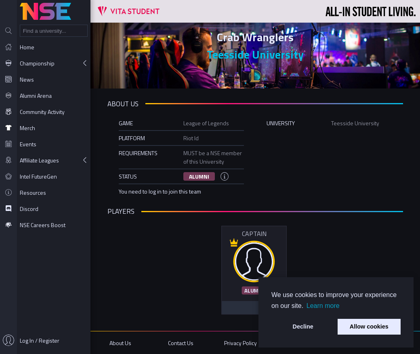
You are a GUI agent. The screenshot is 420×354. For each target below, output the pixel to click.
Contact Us (180, 343)
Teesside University (255, 54)
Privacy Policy (240, 343)
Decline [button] (303, 326)
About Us (120, 343)
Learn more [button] (323, 305)
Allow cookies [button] (369, 326)
